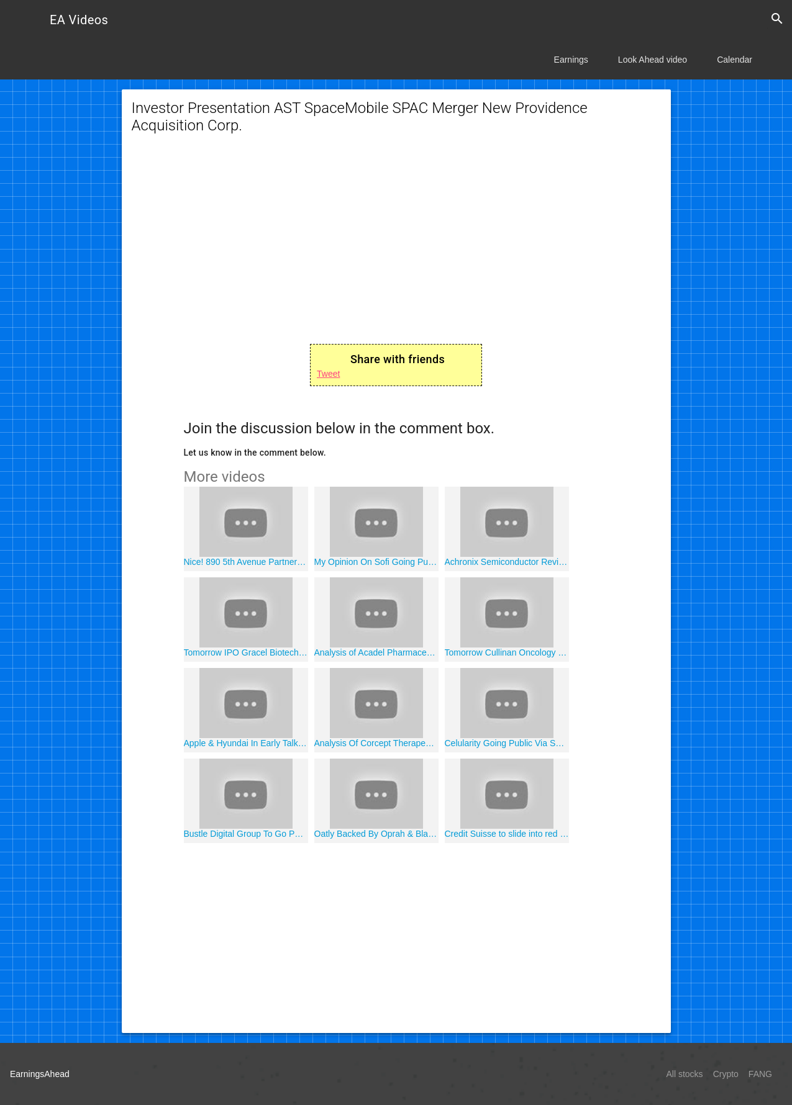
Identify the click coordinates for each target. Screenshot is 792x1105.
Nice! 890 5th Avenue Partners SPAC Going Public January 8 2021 (246, 562)
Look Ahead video (652, 60)
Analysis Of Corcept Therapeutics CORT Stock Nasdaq (376, 743)
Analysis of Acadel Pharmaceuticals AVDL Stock (376, 652)
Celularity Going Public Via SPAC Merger (507, 743)
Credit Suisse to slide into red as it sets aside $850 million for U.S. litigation (507, 834)
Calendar (734, 60)
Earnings (571, 60)
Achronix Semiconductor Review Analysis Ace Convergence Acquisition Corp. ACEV (507, 562)
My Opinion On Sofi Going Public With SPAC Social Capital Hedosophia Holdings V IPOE (376, 562)
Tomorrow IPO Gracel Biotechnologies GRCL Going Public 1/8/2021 (246, 652)
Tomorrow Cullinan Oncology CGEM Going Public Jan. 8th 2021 (507, 652)
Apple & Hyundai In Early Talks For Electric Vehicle (246, 743)
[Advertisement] (396, 247)
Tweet (328, 374)
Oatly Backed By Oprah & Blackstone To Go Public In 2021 (376, 834)
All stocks (685, 1074)
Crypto (726, 1074)
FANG (760, 1074)
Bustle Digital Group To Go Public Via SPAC (246, 834)
